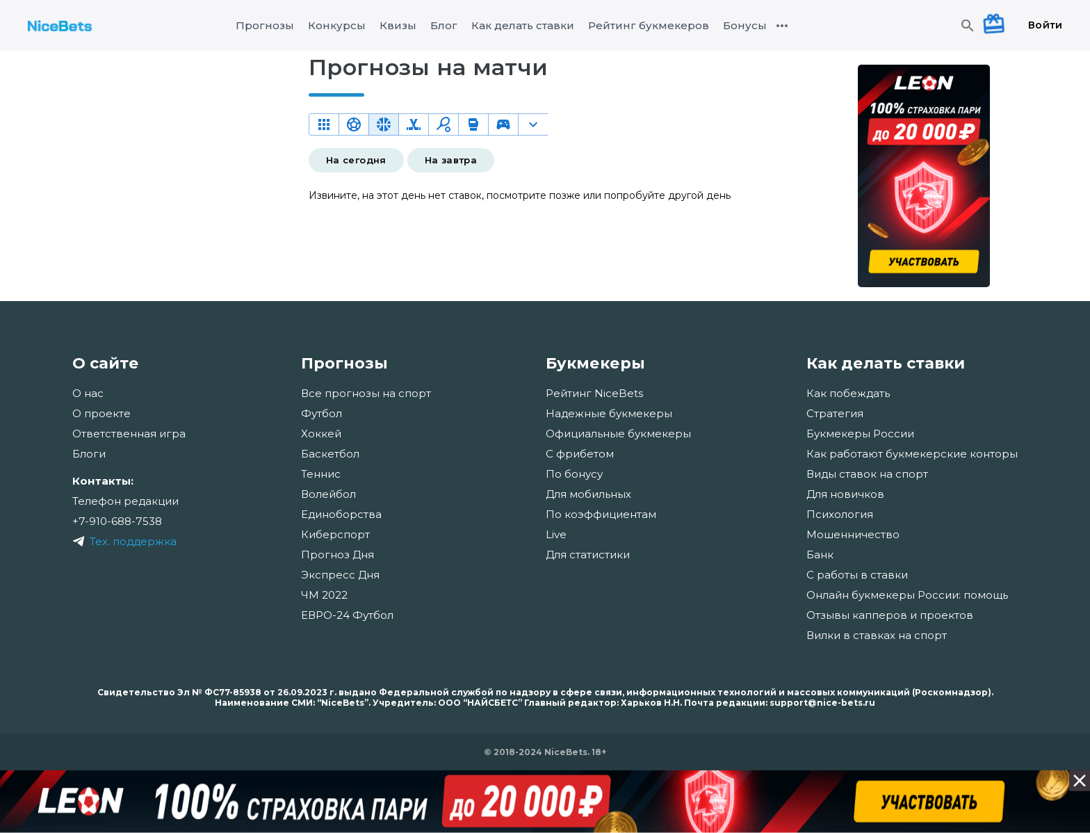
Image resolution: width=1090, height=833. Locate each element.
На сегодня (356, 160)
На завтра (450, 160)
